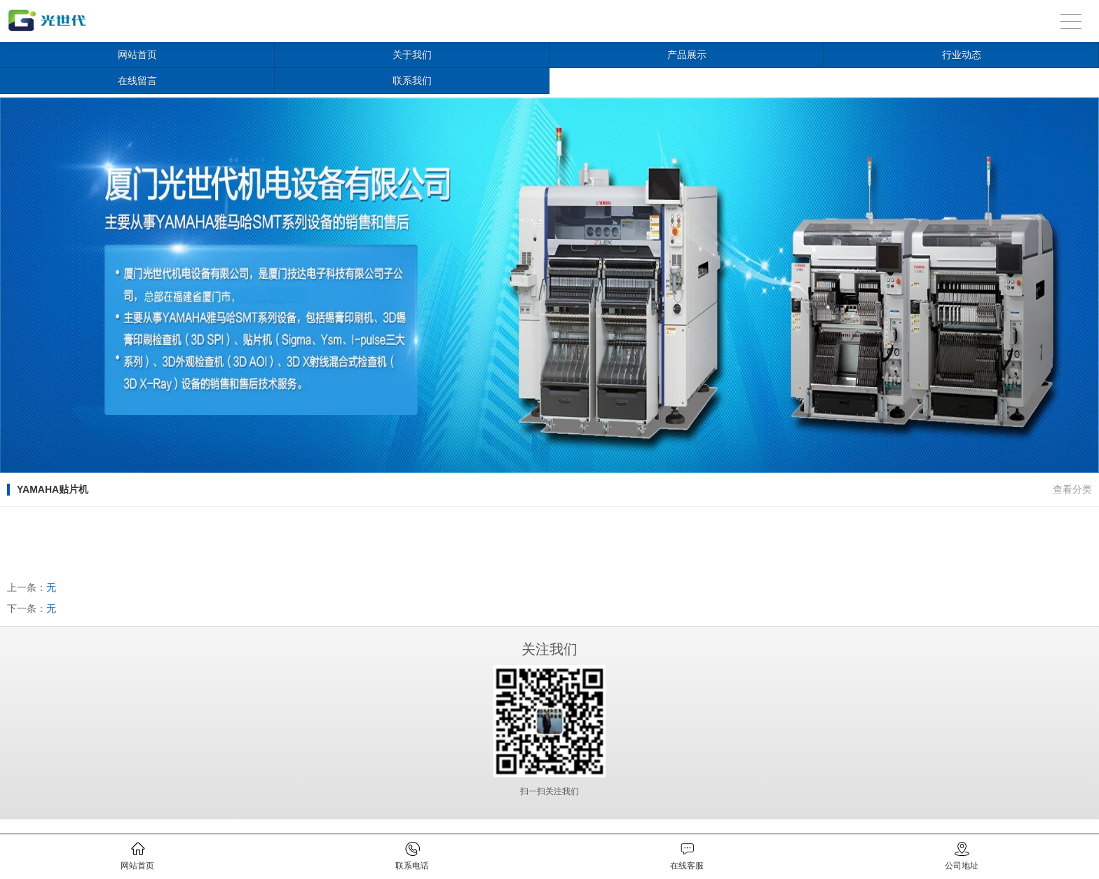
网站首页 (137, 54)
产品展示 (686, 54)
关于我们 (412, 54)
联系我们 (412, 80)
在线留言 (137, 80)
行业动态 (961, 54)
